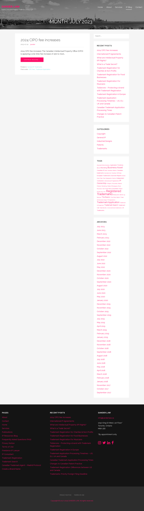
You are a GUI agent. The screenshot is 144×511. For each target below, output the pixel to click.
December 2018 (103, 341)
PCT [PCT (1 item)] (105, 191)
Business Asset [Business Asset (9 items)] (115, 167)
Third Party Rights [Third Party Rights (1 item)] (115, 197)
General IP (30, 67)
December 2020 (103, 271)
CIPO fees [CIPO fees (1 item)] (119, 173)
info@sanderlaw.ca (106, 418)
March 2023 (102, 234)
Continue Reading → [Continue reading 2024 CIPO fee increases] (32, 59)
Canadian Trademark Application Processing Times (71, 460)
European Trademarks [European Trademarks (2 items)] (103, 175)
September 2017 (104, 392)
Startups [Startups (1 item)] (99, 197)
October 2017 (102, 389)
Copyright (101, 134)
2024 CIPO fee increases (40, 40)
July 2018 (101, 359)
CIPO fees (32, 69)
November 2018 (103, 345)
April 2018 (101, 370)
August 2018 (102, 356)
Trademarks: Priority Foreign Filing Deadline (68, 474)
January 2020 (102, 300)
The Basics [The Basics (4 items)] (106, 197)
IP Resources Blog (10, 436)
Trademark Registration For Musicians (66, 439)
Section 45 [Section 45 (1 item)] (122, 194)
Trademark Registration (12, 458)
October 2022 (102, 249)
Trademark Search (10, 462)
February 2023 (103, 238)
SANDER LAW (11, 6)
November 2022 (103, 245)
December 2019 (103, 304)
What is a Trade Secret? (107, 64)
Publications (7, 432)
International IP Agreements (109, 54)
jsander (32, 44)
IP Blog (129, 7)
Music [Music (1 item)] (119, 186)
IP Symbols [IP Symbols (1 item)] (115, 183)
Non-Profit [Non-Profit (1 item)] (105, 188)
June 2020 (101, 293)
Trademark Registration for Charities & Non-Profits (71, 432)
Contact (139, 7)
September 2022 (104, 252)
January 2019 (102, 337)
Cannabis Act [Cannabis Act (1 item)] (107, 173)
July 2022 (100, 260)
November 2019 (103, 308)
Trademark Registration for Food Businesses (69, 436)
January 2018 (102, 381)
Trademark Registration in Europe (111, 94)
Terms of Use (8, 447)
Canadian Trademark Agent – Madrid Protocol (21, 465)
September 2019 (104, 315)
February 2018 (103, 378)
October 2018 (102, 348)
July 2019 (101, 319)
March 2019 (102, 330)
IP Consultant (8, 454)
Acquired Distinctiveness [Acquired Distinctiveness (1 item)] (103, 165)
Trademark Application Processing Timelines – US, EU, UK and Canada (110, 101)
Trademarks (38, 67)
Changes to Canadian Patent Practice (66, 464)
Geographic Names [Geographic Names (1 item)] (111, 178)
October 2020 (103, 278)
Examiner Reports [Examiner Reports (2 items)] (116, 175)
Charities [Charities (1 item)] (114, 173)
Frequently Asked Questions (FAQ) (16, 439)
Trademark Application (43, 69)
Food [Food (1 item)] (104, 178)
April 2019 (101, 326)
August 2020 (102, 286)
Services (118, 7)
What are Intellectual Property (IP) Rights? (68, 425)
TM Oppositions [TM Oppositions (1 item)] (111, 200)
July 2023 (101, 226)
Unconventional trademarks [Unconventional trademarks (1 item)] (114, 207)
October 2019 (102, 311)
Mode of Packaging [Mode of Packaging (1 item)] (112, 186)
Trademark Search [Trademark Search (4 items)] (111, 205)
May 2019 (101, 322)
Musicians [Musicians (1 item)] (99, 188)
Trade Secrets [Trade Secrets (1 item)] (103, 207)
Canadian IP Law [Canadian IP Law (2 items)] (102, 170)
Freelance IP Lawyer (11, 450)
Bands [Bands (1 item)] (98, 167)
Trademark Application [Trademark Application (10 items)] (108, 202)
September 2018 (104, 352)
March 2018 (102, 374)
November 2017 (103, 385)
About (109, 7)
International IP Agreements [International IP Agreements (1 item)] (111, 180)
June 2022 (101, 263)
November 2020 (104, 274)
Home (100, 7)
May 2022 (101, 267)
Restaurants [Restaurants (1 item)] (116, 194)
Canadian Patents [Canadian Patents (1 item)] (112, 170)
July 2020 (101, 289)
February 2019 (103, 333)
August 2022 (102, 256)
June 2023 (101, 230)
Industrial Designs (104, 141)
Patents (100, 145)
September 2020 (104, 282)
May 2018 (101, 367)
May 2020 (101, 297)
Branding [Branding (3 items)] (104, 168)
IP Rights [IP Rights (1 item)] (109, 183)
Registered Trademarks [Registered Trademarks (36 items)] (109, 192)
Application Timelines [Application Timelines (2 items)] (116, 165)
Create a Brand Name (11, 469)
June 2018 (101, 363)
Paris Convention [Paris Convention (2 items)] (113, 188)
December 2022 (103, 241)
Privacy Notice (8, 443)
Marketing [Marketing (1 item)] (104, 186)
